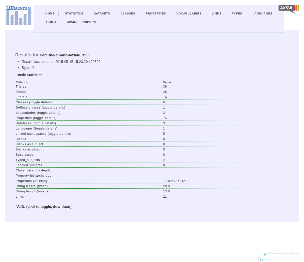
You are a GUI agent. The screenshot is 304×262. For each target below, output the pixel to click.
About (50, 21)
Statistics (74, 13)
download (61, 206)
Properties (156, 13)
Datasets (102, 13)
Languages (262, 13)
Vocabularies (188, 13)
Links (216, 13)
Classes (128, 13)
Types (237, 13)
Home (50, 13)
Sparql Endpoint (82, 21)
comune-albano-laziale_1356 (65, 55)
